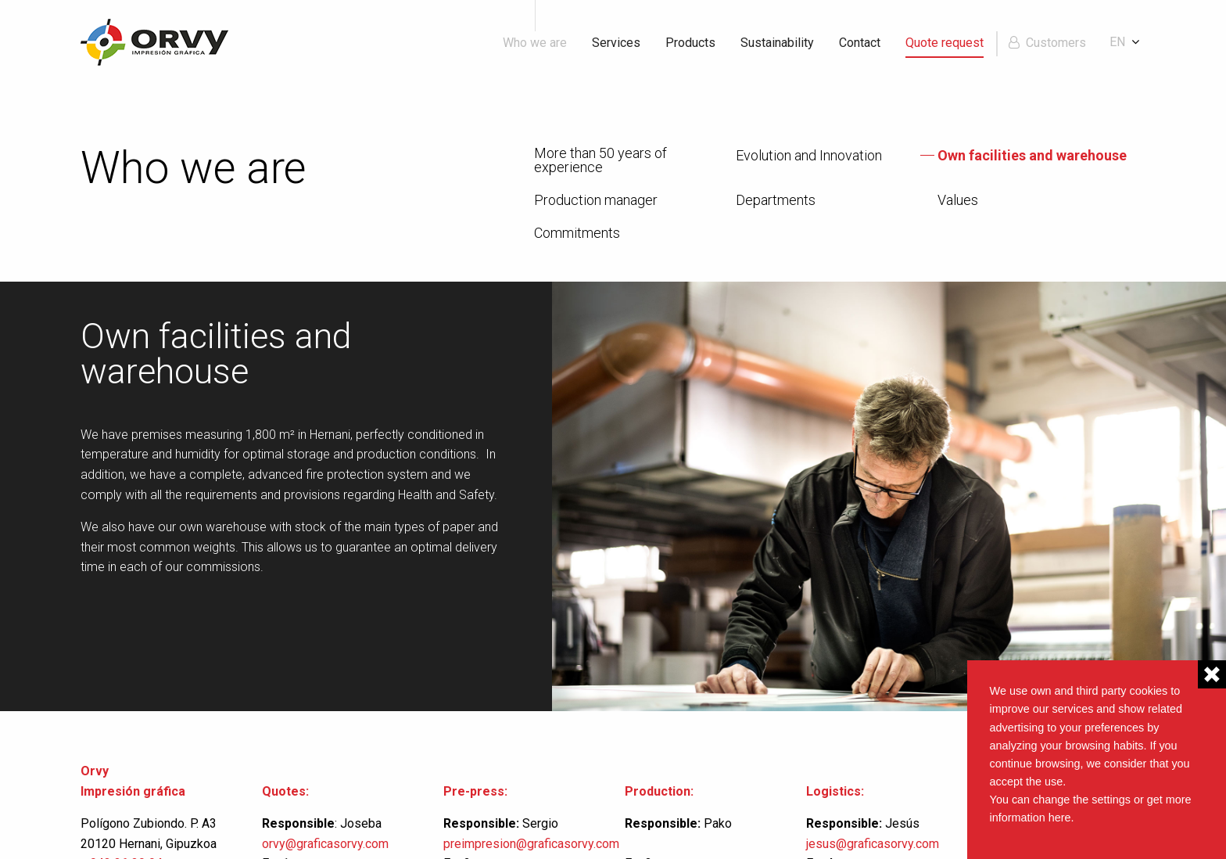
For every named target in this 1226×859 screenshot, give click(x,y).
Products (690, 42)
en (1117, 41)
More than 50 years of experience (600, 160)
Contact (859, 42)
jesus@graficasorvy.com (872, 843)
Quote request (944, 42)
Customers (1056, 42)
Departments (776, 200)
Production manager (596, 200)
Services (616, 42)
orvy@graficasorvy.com (327, 843)
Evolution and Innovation (809, 156)
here (1060, 817)
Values (957, 200)
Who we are (535, 42)
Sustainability (777, 42)
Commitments (577, 233)
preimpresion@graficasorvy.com (531, 843)
